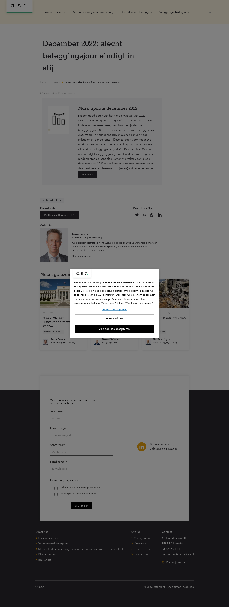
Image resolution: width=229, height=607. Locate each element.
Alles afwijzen (114, 318)
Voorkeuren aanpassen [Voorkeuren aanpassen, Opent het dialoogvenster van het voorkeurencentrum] (114, 309)
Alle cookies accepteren (114, 329)
